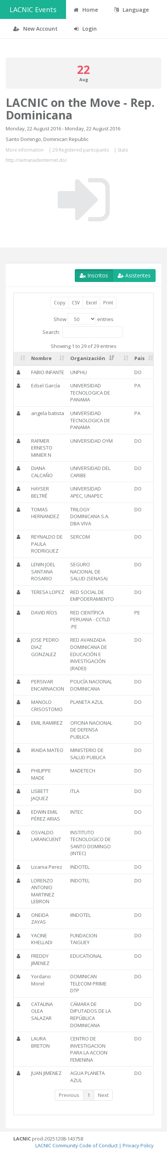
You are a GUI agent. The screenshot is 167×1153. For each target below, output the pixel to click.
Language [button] (131, 9)
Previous (69, 1095)
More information (25, 150)
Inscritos (94, 275)
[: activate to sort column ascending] (21, 358)
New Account (35, 28)
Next (103, 1095)
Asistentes (134, 275)
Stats (123, 150)
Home (86, 9)
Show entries (83, 318)
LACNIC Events (33, 9)
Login (85, 28)
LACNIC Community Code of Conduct (76, 1145)
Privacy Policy (138, 1145)
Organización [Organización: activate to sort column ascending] (87, 358)
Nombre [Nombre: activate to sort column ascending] (41, 358)
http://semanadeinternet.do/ (36, 160)
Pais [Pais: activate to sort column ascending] (139, 358)
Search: (83, 332)
